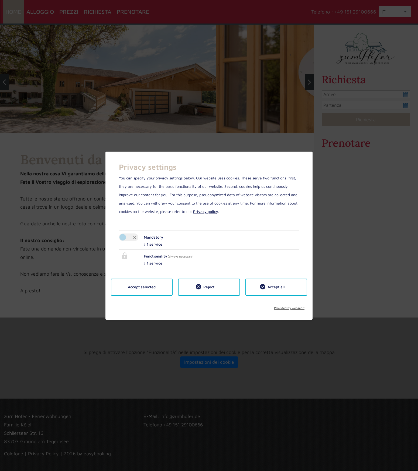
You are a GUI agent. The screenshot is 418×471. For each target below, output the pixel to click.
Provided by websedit (289, 306)
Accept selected (142, 287)
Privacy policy (205, 211)
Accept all (276, 287)
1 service (153, 244)
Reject (208, 287)
